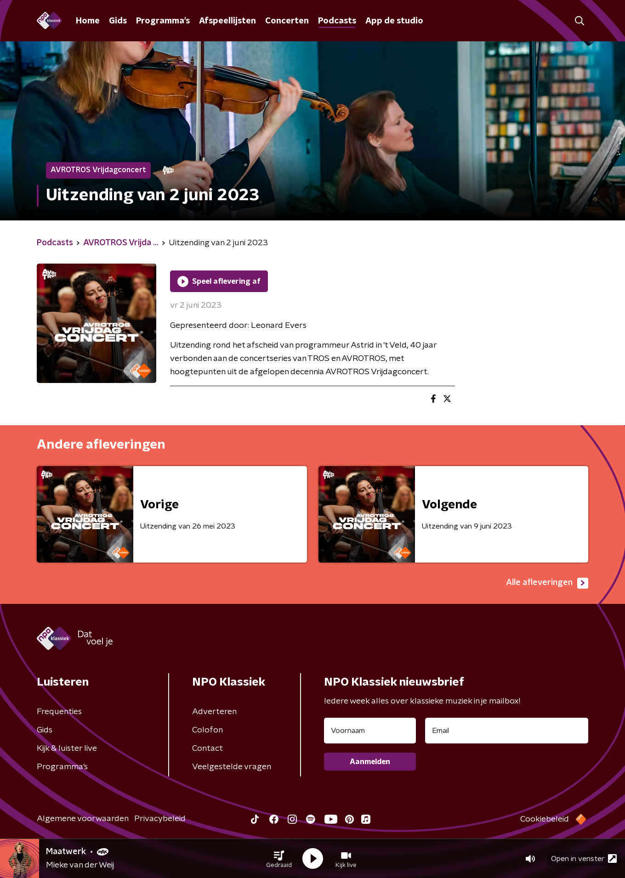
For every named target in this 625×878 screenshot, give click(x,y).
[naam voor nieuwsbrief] (370, 730)
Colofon (207, 730)
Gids (118, 21)
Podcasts (337, 21)
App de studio (394, 21)
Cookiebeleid (544, 819)
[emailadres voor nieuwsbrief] (506, 730)
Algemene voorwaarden (83, 819)
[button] (279, 858)
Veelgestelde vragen (231, 767)
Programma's (163, 21)
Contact (207, 748)
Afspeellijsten (227, 21)
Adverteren (214, 712)
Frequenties (59, 712)
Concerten (287, 21)
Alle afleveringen (547, 583)
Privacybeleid (160, 819)
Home (88, 21)
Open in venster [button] (584, 858)
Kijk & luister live (67, 748)
